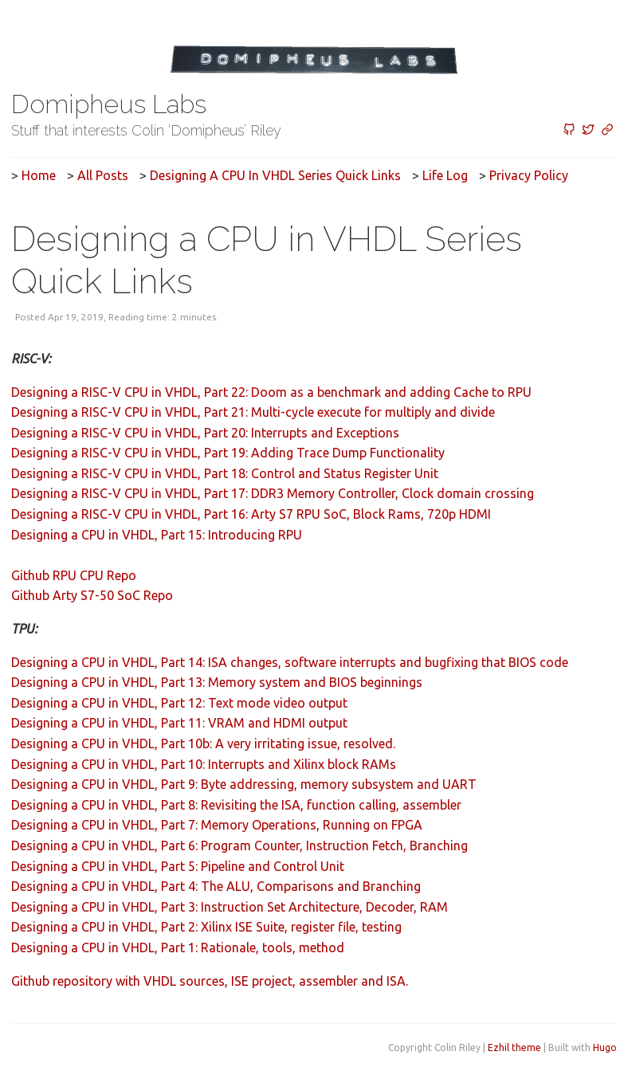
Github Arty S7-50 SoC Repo (92, 595)
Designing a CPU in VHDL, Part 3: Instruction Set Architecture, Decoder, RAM (229, 907)
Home (39, 175)
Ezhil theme (514, 1047)
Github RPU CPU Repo (73, 575)
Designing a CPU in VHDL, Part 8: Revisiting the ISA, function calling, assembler (236, 805)
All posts (102, 175)
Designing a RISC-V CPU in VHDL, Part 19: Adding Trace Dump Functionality (228, 452)
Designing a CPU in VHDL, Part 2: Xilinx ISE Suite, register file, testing (206, 927)
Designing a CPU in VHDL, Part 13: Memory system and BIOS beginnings (216, 682)
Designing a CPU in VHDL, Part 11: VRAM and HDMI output (179, 723)
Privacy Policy (528, 175)
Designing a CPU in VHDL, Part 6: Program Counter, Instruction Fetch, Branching (239, 845)
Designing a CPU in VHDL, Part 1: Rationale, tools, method (177, 947)
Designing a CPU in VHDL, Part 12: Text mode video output (179, 703)
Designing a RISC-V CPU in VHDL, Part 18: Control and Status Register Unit (224, 473)
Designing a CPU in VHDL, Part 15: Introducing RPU (156, 535)
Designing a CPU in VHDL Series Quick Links (275, 175)
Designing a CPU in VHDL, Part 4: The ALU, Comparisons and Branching (216, 886)
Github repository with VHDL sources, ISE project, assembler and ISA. (209, 981)
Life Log (445, 175)
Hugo (605, 1047)
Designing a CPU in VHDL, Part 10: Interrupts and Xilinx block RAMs (203, 764)
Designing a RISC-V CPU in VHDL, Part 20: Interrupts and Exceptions (205, 433)
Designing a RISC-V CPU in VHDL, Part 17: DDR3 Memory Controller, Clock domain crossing (272, 493)
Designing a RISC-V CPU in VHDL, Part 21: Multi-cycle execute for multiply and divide (253, 412)
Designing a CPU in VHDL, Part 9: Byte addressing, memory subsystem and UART (244, 784)
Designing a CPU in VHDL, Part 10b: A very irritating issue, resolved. (203, 743)
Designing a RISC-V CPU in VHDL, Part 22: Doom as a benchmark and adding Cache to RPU (271, 392)
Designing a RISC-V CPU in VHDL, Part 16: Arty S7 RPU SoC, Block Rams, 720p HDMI (251, 514)
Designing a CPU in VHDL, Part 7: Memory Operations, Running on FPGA (216, 825)
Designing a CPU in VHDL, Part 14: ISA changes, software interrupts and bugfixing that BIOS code (289, 662)
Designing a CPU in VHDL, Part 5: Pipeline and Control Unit (177, 866)
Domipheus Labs (108, 104)
